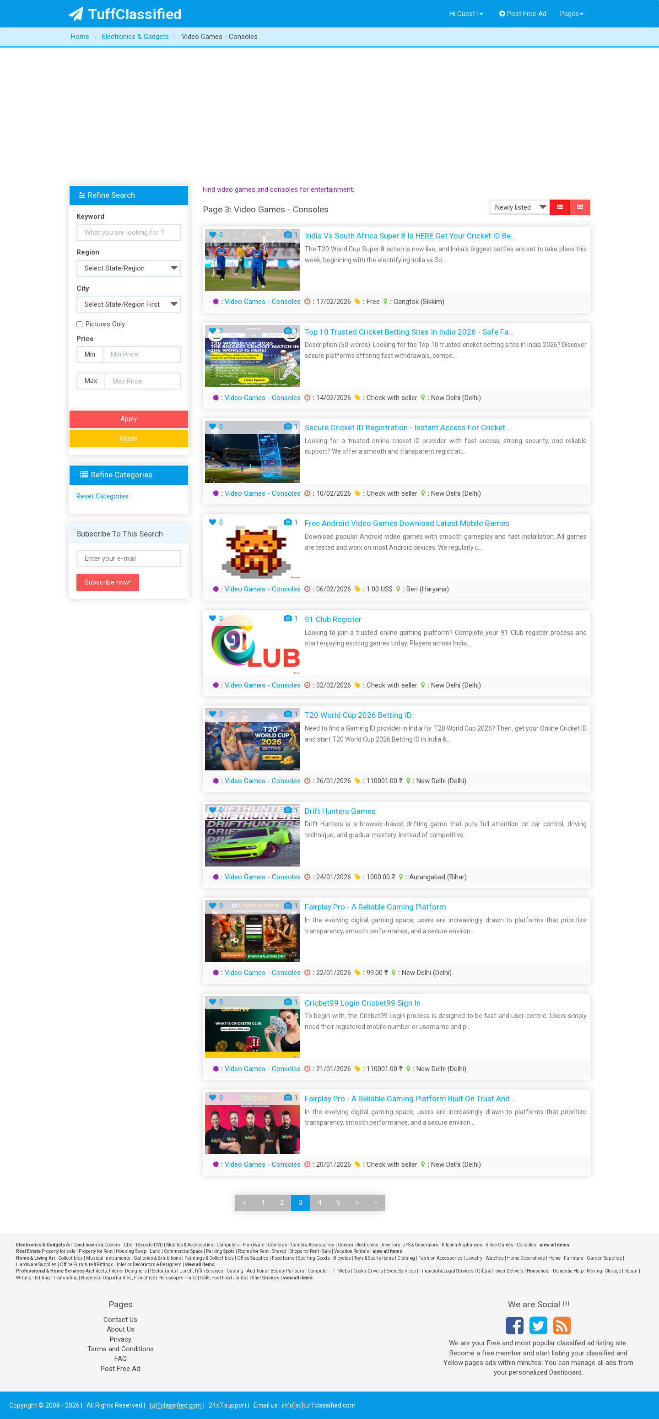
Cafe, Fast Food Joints (223, 1277)
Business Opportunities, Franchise (118, 1277)
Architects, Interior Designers (116, 1270)
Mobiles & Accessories (189, 1244)
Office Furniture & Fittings (86, 1264)
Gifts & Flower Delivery (500, 1270)
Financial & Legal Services (446, 1270)
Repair (631, 1270)
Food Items (283, 1258)
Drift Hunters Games (340, 811)
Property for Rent (96, 1251)
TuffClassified (125, 14)
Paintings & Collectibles (209, 1258)
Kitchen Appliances (462, 1244)
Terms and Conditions (120, 1349)
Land (155, 1251)
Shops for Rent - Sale (310, 1251)
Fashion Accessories (440, 1258)
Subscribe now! (108, 582)
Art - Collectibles (66, 1258)
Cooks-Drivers (368, 1270)
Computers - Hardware (240, 1244)
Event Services (401, 1270)
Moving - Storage (604, 1270)
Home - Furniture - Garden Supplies (585, 1258)
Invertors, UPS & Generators (410, 1244)
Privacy (120, 1339)
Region (87, 252)
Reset (128, 438)
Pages (571, 14)
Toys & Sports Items (374, 1258)
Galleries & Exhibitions (157, 1258)
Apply (128, 419)
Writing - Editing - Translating (47, 1277)
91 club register (333, 619)
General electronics (358, 1244)
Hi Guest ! (466, 14)
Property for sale (59, 1251)
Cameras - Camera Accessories (301, 1244)
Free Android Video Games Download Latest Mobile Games (407, 523)
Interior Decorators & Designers (149, 1264)
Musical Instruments (108, 1258)
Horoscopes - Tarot (177, 1277)
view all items (554, 1244)
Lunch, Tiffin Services (201, 1270)
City (82, 288)
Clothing (406, 1258)
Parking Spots (220, 1251)
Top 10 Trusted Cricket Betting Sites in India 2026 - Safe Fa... (409, 331)
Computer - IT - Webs (329, 1270)
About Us (121, 1329)
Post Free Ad (523, 14)
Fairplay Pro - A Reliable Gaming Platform (375, 906)
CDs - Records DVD (143, 1244)
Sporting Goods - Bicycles (324, 1258)
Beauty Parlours (287, 1270)
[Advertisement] (329, 116)
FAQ (120, 1358)
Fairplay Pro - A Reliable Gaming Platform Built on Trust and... (410, 1098)
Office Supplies (253, 1258)
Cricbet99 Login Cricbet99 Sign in (363, 1002)
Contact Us (120, 1320)
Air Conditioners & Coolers (93, 1244)
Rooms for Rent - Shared (262, 1251)
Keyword (90, 216)
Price (85, 339)
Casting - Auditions (247, 1270)
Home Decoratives (526, 1258)
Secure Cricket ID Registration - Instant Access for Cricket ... (409, 427)
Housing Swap (131, 1251)
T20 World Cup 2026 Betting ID (358, 715)
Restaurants (163, 1270)
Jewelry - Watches (485, 1258)
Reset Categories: (103, 496)
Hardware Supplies (36, 1264)
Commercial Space (183, 1251)
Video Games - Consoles (263, 302)
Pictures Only (100, 324)
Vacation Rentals (351, 1251)
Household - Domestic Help (555, 1270)
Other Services (264, 1277)
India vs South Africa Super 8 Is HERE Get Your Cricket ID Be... (410, 235)
